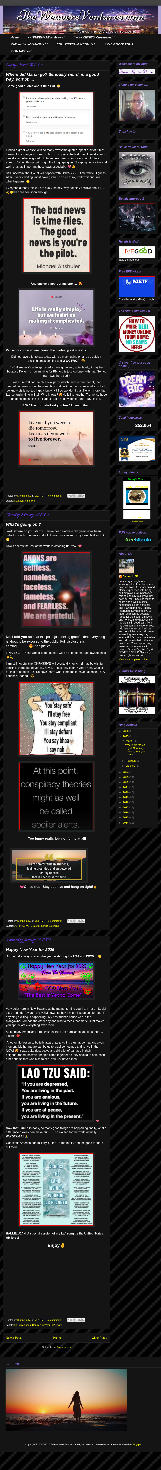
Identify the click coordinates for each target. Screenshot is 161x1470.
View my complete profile (133, 659)
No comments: (54, 495)
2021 (126, 787)
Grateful (35, 925)
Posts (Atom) (64, 1347)
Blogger (137, 1444)
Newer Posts (14, 1337)
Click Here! (137, 517)
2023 (126, 777)
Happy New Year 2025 (44, 1325)
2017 (126, 807)
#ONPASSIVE (21, 925)
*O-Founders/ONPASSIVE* (28, 44)
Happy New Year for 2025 (30, 949)
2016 (126, 812)
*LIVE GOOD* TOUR (118, 44)
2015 (126, 817)
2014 (126, 822)
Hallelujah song (22, 1325)
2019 (126, 797)
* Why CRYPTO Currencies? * (93, 37)
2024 (126, 772)
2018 (126, 802)
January (131, 765)
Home (14, 37)
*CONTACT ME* (21, 51)
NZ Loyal (19, 500)
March (130, 740)
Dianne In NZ (130, 576)
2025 (126, 736)
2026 (126, 731)
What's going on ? (23, 524)
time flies (30, 500)
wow (59, 1325)
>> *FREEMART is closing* (46, 37)
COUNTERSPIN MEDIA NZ (75, 44)
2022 (126, 782)
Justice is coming (50, 925)
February (131, 760)
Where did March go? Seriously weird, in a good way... (135, 750)
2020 (126, 792)
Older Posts (99, 1337)
